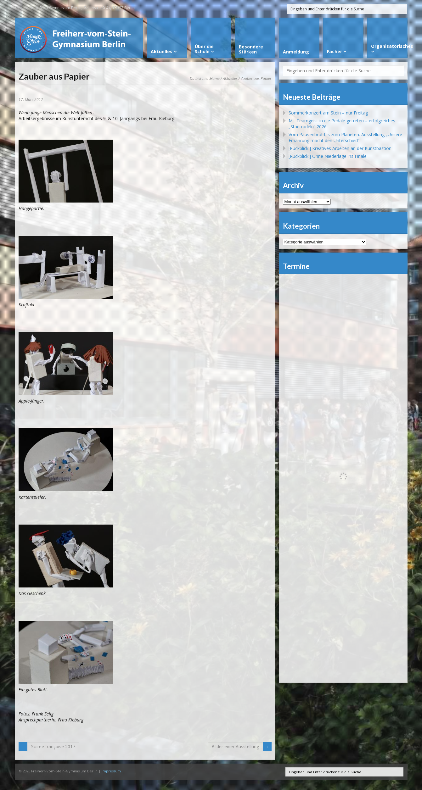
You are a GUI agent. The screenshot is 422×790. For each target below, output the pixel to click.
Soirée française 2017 (53, 746)
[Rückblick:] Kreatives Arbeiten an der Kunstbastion (340, 148)
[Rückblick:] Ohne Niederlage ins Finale (328, 156)
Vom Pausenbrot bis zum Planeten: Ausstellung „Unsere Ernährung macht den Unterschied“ (345, 137)
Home (215, 78)
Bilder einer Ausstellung (235, 746)
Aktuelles (230, 78)
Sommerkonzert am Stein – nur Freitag (328, 113)
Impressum (111, 771)
